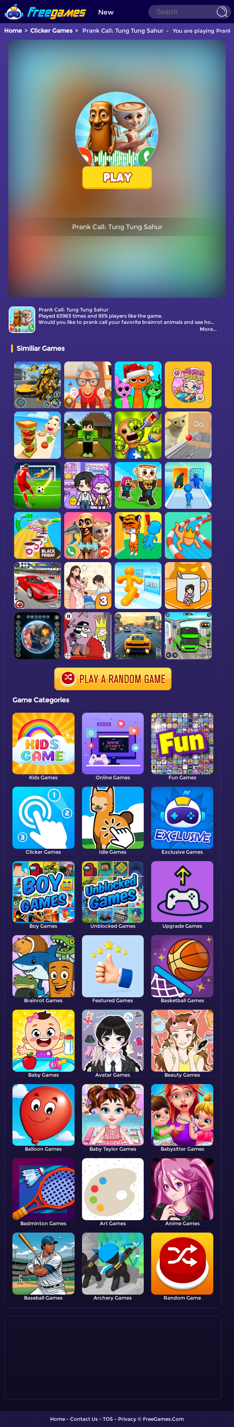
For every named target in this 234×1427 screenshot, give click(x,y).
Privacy (127, 1419)
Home (13, 30)
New (106, 12)
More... (208, 329)
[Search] (189, 12)
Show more (38, 1393)
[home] (45, 3)
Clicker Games (51, 30)
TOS (108, 1419)
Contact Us (84, 1419)
